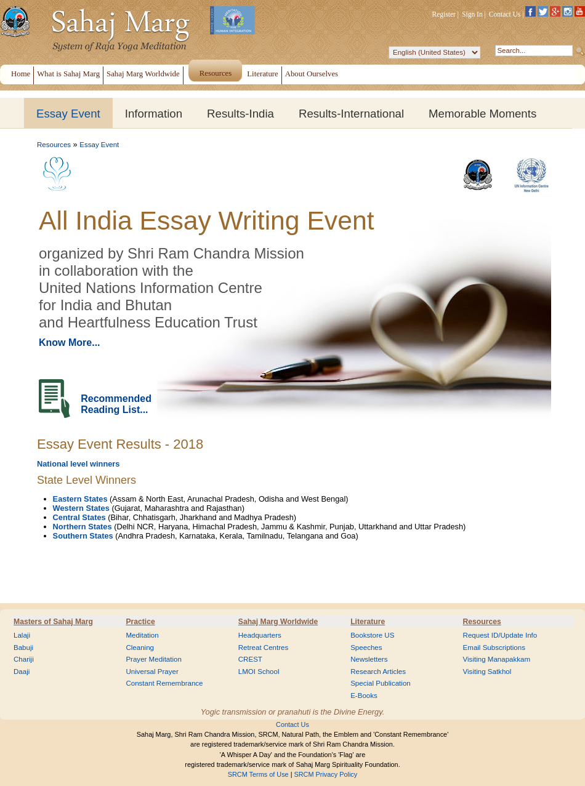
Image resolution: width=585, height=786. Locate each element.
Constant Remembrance (164, 683)
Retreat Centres (263, 647)
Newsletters (368, 659)
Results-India (240, 113)
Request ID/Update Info (500, 635)
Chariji (24, 659)
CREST (250, 659)
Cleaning (140, 647)
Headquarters (259, 635)
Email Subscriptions (494, 647)
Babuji (23, 647)
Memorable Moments (482, 113)
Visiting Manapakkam (497, 659)
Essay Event (68, 113)
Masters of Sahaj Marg (53, 621)
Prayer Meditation (154, 659)
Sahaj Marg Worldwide (278, 621)
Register (444, 14)
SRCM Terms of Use (258, 774)
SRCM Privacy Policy (326, 774)
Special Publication (380, 683)
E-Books (363, 695)
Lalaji (22, 635)
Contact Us (505, 14)
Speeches (366, 647)
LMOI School (259, 671)
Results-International (351, 113)
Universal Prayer (152, 671)
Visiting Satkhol (487, 671)
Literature (367, 621)
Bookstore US (372, 635)
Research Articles (378, 671)
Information (153, 113)
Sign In (472, 14)
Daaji (22, 671)
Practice (140, 621)
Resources (54, 144)
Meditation (142, 635)
